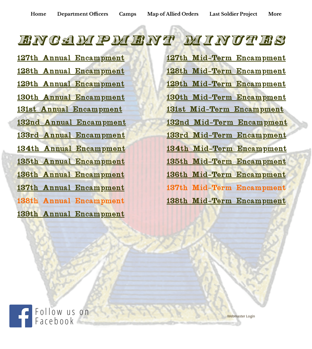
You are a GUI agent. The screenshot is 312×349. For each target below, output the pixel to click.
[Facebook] (20, 316)
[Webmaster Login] (241, 316)
